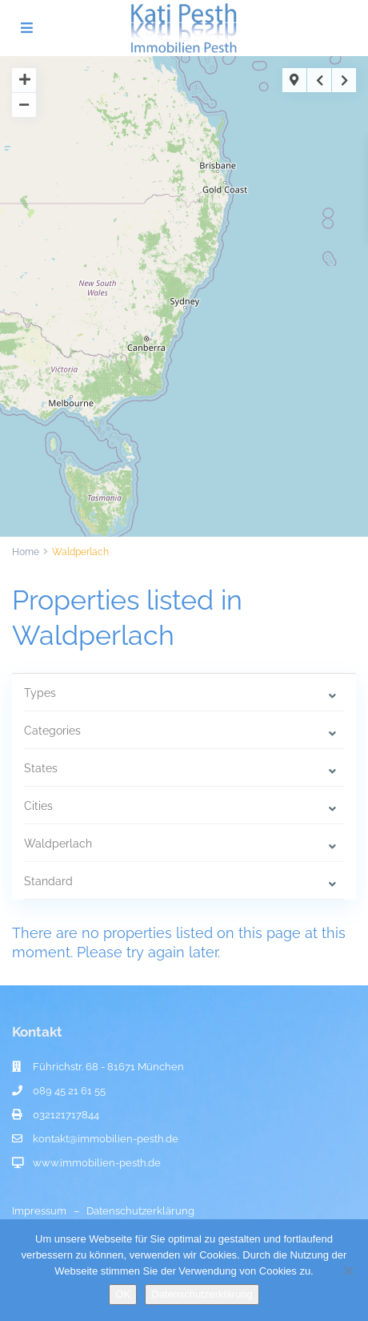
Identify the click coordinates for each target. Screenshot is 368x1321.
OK (122, 1294)
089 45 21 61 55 (69, 1091)
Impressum (39, 1211)
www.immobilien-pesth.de (97, 1163)
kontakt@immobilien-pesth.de (105, 1139)
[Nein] (348, 1271)
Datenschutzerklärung (140, 1211)
